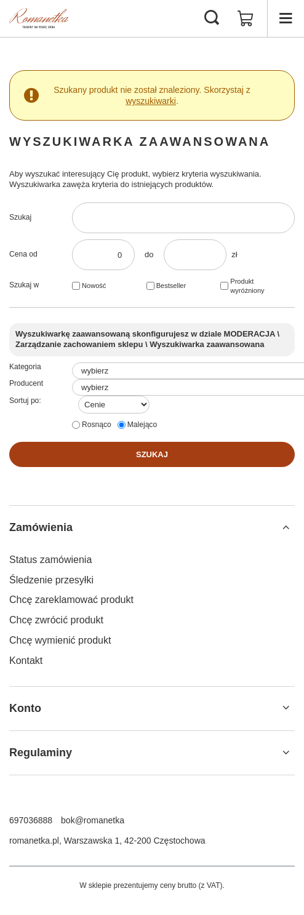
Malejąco (142, 424)
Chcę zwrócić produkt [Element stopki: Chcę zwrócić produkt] (56, 620)
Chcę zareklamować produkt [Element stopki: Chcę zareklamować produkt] (71, 599)
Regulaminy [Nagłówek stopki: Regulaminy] (40, 752)
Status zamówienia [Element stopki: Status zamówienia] (50, 559)
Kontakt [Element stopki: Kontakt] (25, 660)
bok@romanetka (92, 820)
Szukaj (20, 217)
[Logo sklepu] (38, 18)
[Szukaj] (211, 18)
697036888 (30, 820)
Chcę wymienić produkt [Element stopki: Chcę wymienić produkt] (60, 640)
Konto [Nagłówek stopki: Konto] (25, 708)
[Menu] (285, 18)
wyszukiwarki (151, 101)
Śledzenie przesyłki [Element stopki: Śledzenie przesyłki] (51, 580)
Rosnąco (96, 424)
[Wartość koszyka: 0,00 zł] (245, 18)
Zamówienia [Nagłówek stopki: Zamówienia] (41, 527)
